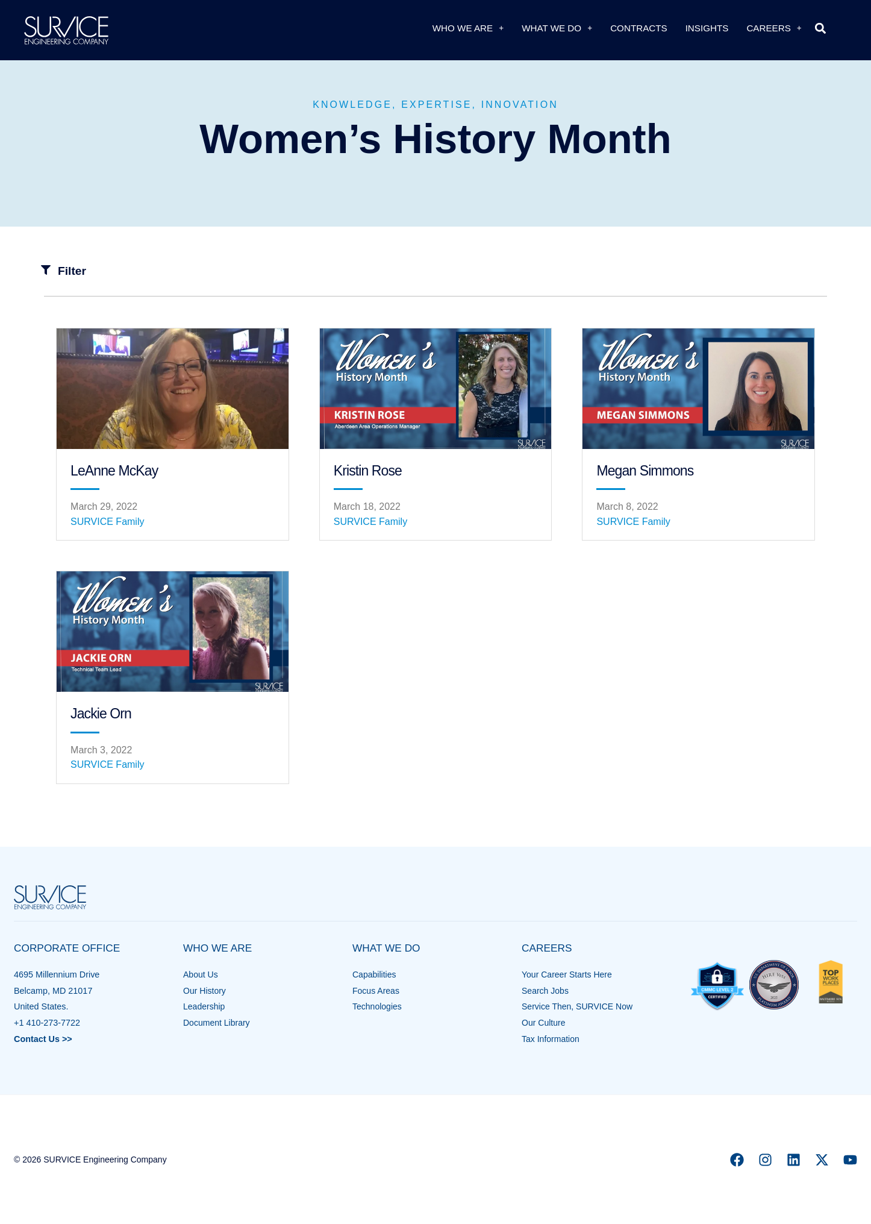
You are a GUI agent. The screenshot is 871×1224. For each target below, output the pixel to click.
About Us (201, 974)
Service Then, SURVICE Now (578, 1006)
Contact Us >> (43, 1039)
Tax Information (551, 1039)
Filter (72, 271)
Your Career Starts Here (568, 974)
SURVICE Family (107, 521)
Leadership (204, 1006)
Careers (773, 28)
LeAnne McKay (114, 471)
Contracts (638, 28)
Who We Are (468, 28)
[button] (821, 28)
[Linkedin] (794, 1160)
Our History (205, 991)
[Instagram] (765, 1160)
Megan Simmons (644, 471)
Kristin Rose (368, 471)
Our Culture (544, 1023)
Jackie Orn (100, 713)
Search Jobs (546, 991)
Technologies (377, 1006)
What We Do (557, 28)
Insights (707, 28)
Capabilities (374, 974)
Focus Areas (376, 991)
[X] (822, 1160)
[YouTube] (850, 1160)
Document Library (217, 1023)
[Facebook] (737, 1160)
